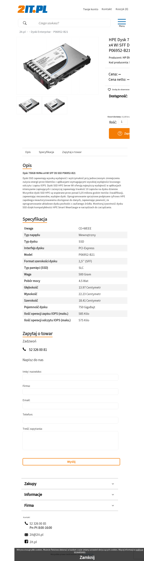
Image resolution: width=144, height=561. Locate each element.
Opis (28, 152)
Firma (26, 386)
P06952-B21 (60, 32)
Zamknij (87, 557)
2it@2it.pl (36, 534)
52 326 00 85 (38, 523)
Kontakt (107, 9)
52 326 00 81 (38, 349)
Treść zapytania (32, 428)
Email (26, 400)
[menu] (122, 23)
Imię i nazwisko (32, 371)
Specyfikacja (46, 152)
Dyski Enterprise (41, 32)
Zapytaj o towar (72, 152)
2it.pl (22, 32)
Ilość (112, 122)
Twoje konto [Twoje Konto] (90, 9)
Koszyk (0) (122, 9)
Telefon (27, 414)
